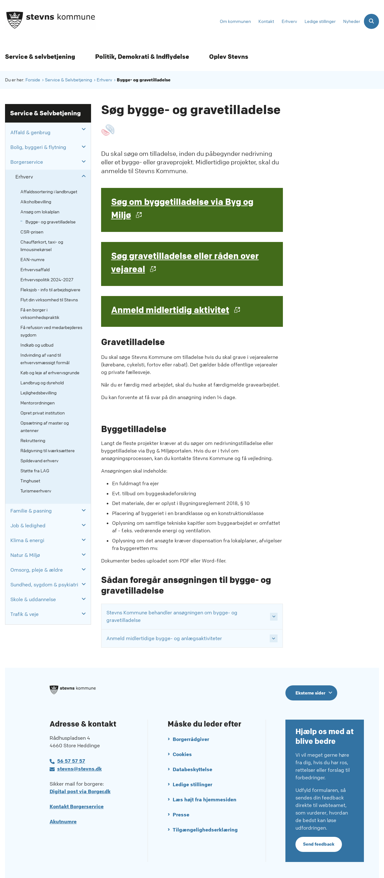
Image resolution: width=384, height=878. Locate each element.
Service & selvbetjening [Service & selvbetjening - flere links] (40, 56)
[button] (82, 129)
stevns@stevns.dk (79, 767)
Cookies (182, 752)
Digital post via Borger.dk (80, 790)
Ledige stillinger (192, 783)
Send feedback (318, 843)
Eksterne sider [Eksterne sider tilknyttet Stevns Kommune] (310, 693)
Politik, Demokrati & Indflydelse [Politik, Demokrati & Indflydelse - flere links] (142, 56)
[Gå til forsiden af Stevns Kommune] (48, 21)
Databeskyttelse (192, 768)
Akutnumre (63, 820)
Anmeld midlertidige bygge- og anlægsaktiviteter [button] (164, 638)
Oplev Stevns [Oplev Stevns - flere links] (228, 56)
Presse (181, 813)
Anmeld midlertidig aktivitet (170, 310)
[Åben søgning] (371, 21)
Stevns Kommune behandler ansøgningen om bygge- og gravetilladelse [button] (171, 616)
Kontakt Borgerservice (77, 805)
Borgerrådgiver (191, 737)
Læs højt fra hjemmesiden (204, 798)
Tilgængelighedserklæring (205, 828)
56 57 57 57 (71, 759)
